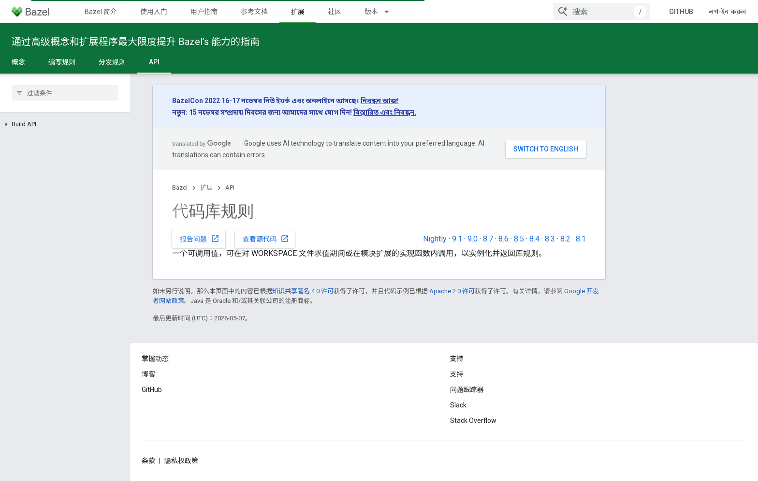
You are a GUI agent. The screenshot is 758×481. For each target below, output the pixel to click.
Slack (458, 405)
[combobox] (601, 11)
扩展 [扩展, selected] (298, 11)
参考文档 (254, 11)
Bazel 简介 (101, 11)
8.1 (581, 238)
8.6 (503, 238)
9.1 (457, 238)
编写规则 (61, 62)
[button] (65, 124)
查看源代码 (266, 238)
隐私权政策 (181, 461)
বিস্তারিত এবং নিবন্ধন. (384, 112)
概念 (18, 62)
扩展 (206, 187)
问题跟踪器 (467, 389)
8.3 (550, 238)
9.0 (472, 238)
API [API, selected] (154, 62)
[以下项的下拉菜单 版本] (391, 11)
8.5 (519, 238)
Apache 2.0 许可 (452, 291)
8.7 (488, 238)
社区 (334, 11)
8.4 (534, 238)
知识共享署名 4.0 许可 (303, 291)
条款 (148, 461)
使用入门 (153, 11)
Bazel (180, 187)
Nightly (435, 238)
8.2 (565, 238)
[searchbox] (65, 93)
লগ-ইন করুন (727, 11)
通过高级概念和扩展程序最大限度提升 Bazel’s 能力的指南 (136, 41)
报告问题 (199, 238)
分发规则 (112, 62)
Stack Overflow (473, 420)
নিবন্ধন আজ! (380, 101)
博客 (148, 374)
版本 (371, 11)
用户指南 (204, 11)
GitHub (681, 11)
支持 (457, 374)
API (229, 187)
